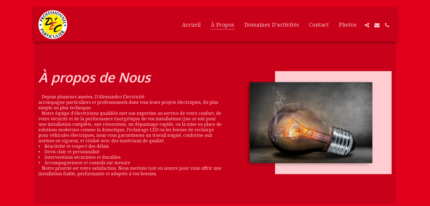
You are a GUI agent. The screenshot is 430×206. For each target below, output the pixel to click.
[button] (367, 25)
